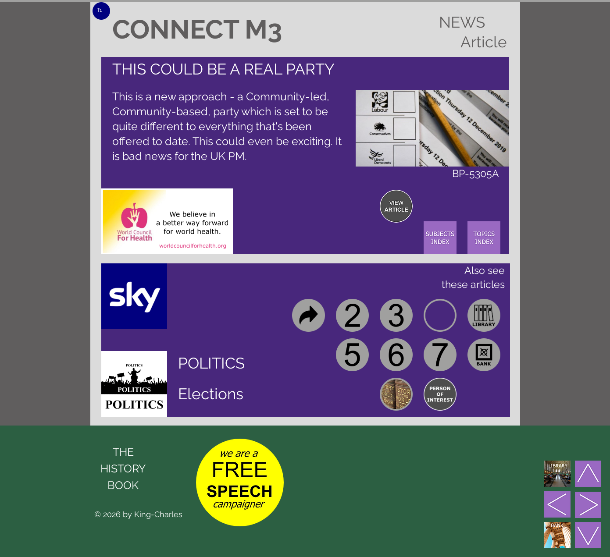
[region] (396, 206)
